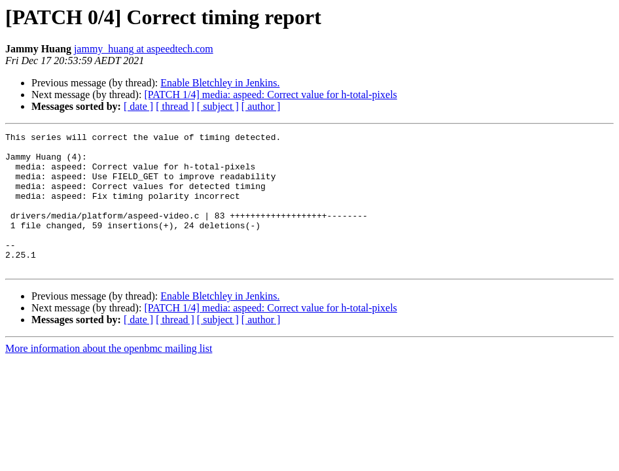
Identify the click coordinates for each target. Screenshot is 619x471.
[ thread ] (175, 106)
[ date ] (138, 106)
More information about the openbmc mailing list (108, 375)
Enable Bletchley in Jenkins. (219, 82)
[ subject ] (218, 106)
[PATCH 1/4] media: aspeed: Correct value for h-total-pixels (270, 94)
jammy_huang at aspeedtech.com (143, 48)
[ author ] (261, 106)
